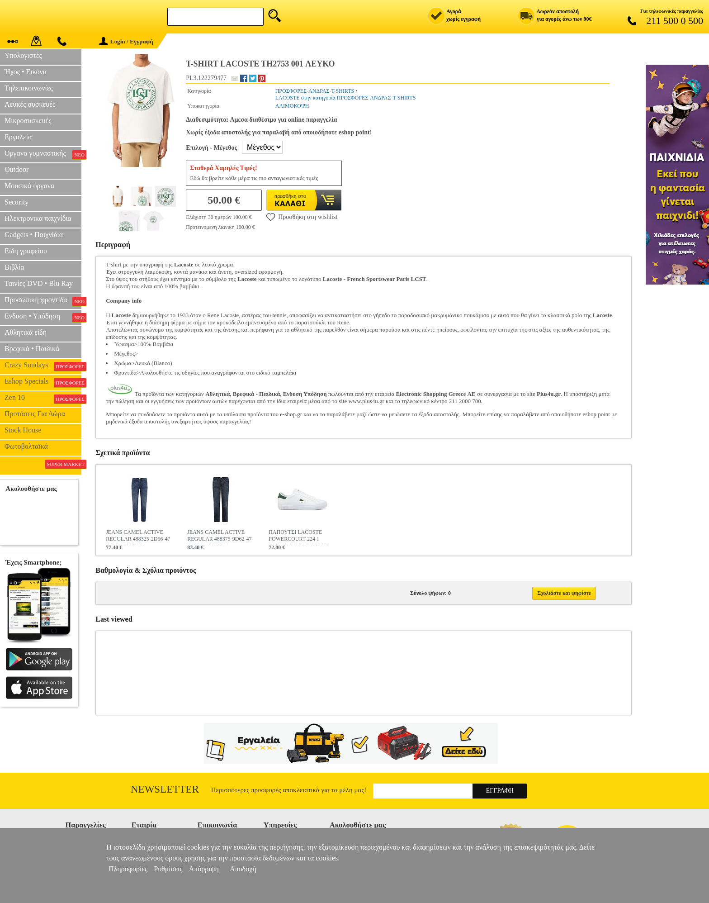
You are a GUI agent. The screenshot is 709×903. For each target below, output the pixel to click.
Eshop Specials (43, 382)
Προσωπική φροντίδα (43, 301)
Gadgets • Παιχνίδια (34, 234)
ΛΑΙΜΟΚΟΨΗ (292, 106)
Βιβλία (14, 267)
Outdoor (16, 169)
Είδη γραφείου (26, 251)
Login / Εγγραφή (126, 41)
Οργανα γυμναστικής (43, 154)
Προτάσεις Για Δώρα (35, 414)
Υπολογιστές (23, 55)
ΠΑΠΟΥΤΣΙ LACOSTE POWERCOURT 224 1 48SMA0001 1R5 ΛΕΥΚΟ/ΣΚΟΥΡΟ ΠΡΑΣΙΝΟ (299, 536)
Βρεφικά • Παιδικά (32, 348)
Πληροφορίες (128, 869)
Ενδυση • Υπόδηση (43, 317)
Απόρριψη (204, 869)
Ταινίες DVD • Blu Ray (39, 283)
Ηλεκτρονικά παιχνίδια (38, 218)
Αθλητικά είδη (26, 332)
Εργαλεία (18, 137)
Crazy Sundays (43, 366)
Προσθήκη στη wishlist (301, 217)
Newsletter (165, 789)
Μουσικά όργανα (29, 186)
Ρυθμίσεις (168, 869)
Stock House (23, 430)
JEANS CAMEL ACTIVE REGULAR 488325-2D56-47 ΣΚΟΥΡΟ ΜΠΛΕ (138, 536)
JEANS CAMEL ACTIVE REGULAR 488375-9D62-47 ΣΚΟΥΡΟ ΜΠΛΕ (219, 536)
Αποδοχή (243, 869)
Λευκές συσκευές (30, 104)
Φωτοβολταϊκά (26, 446)
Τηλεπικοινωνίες (29, 88)
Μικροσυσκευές (28, 120)
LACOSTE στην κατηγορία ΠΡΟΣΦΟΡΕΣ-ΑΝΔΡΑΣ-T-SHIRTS (345, 98)
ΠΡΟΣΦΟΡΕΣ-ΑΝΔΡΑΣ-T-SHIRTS (314, 91)
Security (16, 202)
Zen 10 (43, 399)
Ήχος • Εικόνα (26, 72)
